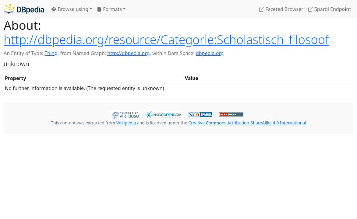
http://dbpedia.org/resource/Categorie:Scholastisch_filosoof (166, 39)
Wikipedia (126, 123)
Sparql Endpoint (329, 9)
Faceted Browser (281, 9)
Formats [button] (109, 9)
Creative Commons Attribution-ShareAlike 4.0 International (247, 123)
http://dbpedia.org (128, 53)
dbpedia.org (210, 53)
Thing (51, 53)
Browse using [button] (69, 9)
